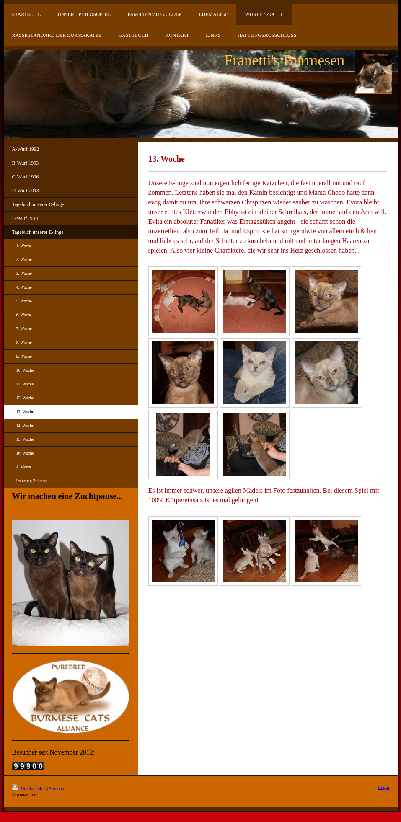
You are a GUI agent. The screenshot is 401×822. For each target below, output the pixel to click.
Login (383, 787)
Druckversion (29, 788)
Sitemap (56, 788)
